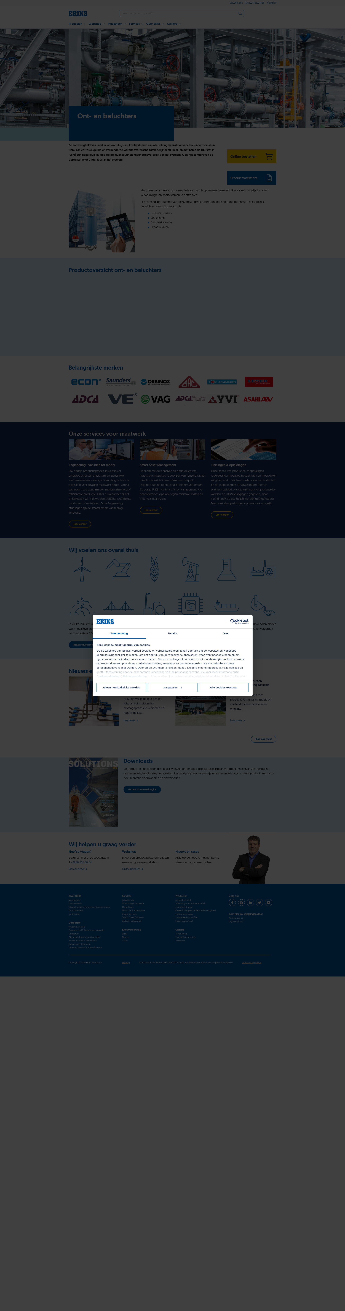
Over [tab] (226, 633)
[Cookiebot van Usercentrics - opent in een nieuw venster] (232, 621)
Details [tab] (172, 633)
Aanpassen (172, 687)
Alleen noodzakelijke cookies (121, 687)
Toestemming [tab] (119, 633)
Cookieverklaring (108, 676)
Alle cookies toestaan (223, 687)
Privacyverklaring (135, 676)
